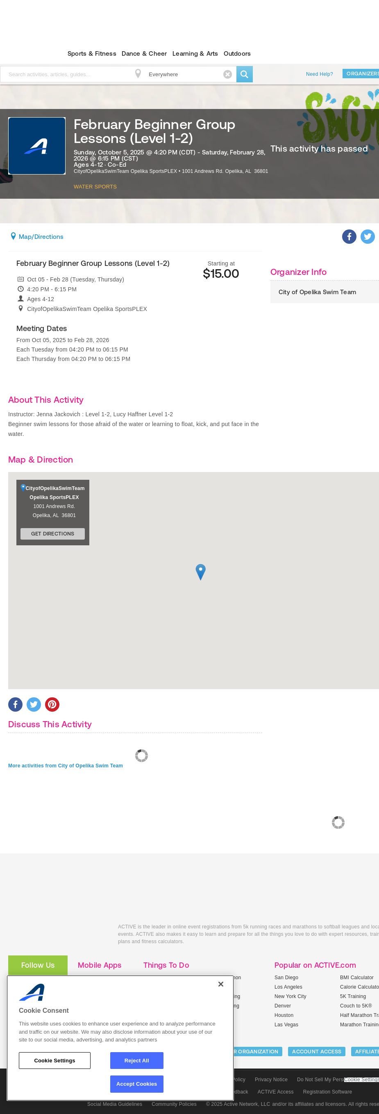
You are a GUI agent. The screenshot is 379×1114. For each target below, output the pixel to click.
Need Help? (319, 74)
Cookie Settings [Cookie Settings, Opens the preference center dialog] (54, 1060)
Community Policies (174, 1104)
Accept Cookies (136, 1084)
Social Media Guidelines (114, 1104)
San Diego (286, 977)
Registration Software (327, 1092)
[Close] (221, 984)
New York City (290, 996)
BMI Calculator (357, 977)
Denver (283, 1006)
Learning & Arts (195, 53)
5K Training (353, 996)
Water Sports (95, 187)
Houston (284, 1015)
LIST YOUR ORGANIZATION (244, 1051)
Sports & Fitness (92, 53)
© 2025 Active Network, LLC (238, 1104)
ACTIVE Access (276, 1092)
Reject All (137, 1060)
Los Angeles (288, 987)
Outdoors (237, 53)
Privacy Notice (271, 1079)
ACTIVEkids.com (57, 936)
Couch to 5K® (356, 1006)
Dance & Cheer (144, 53)
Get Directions (53, 534)
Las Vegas (286, 1025)
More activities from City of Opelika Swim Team (65, 766)
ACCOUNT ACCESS (316, 1051)
